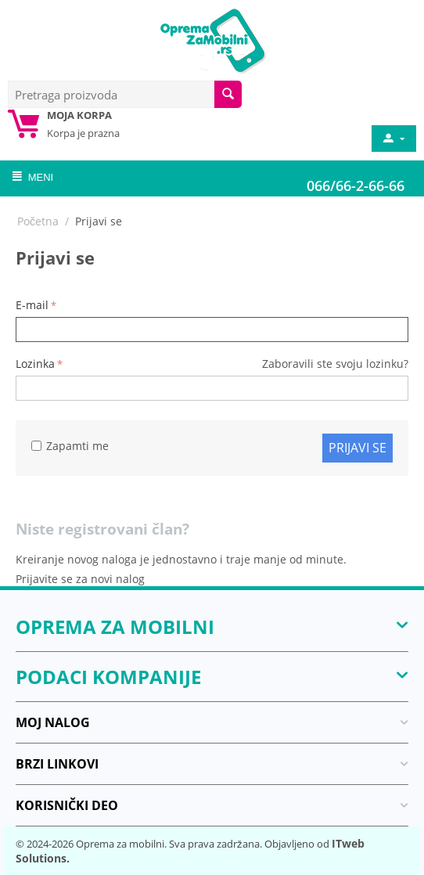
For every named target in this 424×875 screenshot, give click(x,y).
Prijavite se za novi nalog (80, 578)
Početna (38, 221)
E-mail (32, 304)
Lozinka (35, 363)
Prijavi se (357, 447)
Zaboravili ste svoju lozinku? (335, 363)
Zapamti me (70, 445)
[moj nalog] (393, 138)
